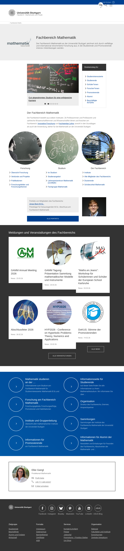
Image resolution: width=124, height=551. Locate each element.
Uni (105, 2)
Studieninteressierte (95, 76)
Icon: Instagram (51, 508)
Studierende (92, 80)
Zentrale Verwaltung (99, 537)
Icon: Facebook (42, 508)
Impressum (40, 529)
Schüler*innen (92, 84)
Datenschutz (41, 531)
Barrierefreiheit (42, 534)
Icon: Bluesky (61, 508)
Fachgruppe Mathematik (57, 187)
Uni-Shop (67, 540)
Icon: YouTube (79, 508)
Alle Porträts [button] (53, 218)
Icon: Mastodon (70, 508)
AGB (38, 540)
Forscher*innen (93, 88)
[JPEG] (94, 206)
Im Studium (52, 173)
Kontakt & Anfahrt (71, 529)
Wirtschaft (13, 537)
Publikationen (16, 181)
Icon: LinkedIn (88, 508)
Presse (66, 531)
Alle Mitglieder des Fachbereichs (97, 177)
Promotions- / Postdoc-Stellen (76, 537)
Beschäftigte (14, 531)
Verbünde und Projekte (20, 177)
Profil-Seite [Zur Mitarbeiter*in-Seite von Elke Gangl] (39, 478)
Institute (87, 173)
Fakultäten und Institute (100, 531)
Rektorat (94, 529)
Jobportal (67, 534)
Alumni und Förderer (17, 534)
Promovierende (93, 92)
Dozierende (89, 181)
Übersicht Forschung (19, 173)
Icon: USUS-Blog (98, 508)
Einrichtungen (96, 534)
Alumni (90, 96)
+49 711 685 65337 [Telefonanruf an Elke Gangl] (43, 482)
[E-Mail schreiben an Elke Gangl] (40, 486)
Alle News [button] (95, 349)
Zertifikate (40, 537)
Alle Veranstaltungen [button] (62, 356)
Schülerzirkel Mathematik (94, 185)
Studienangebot (54, 177)
